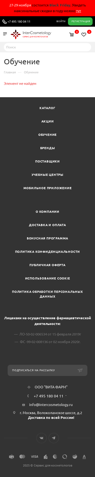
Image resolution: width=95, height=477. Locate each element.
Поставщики (47, 161)
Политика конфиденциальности (47, 251)
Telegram (54, 438)
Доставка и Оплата (47, 225)
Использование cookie (47, 278)
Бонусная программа (47, 238)
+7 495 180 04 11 (18, 21)
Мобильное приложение (47, 188)
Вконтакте (41, 438)
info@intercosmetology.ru (51, 405)
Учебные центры (47, 174)
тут (78, 11)
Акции (47, 121)
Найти (86, 47)
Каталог (47, 108)
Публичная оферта (47, 265)
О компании (47, 211)
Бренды (47, 148)
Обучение (47, 134)
